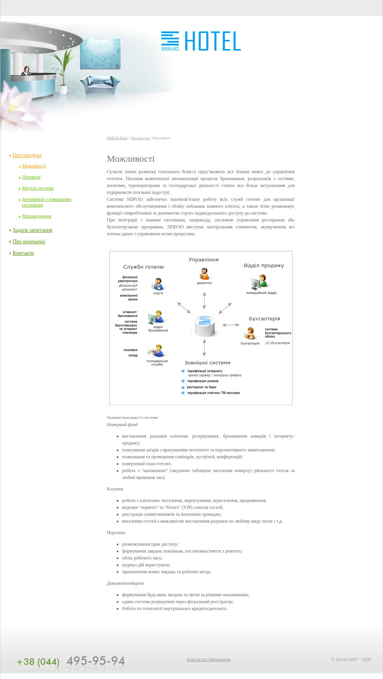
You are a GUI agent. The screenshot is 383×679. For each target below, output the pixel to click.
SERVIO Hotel (117, 138)
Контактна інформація (209, 659)
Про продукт (140, 138)
